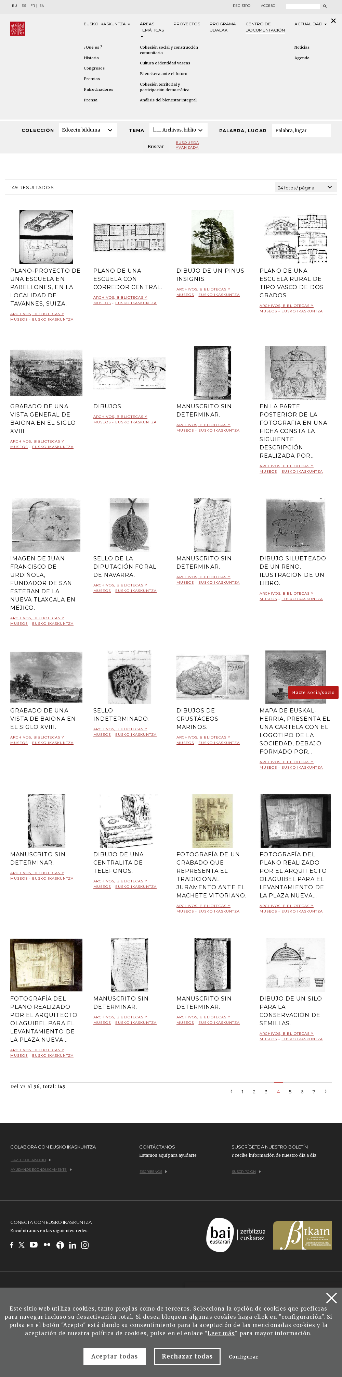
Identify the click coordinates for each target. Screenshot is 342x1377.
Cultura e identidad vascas (165, 63)
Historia (91, 57)
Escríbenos (153, 1171)
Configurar (243, 1357)
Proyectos (186, 23)
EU (14, 6)
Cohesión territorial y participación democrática (164, 87)
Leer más (221, 1333)
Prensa (90, 100)
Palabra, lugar (243, 130)
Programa (223, 27)
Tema (136, 130)
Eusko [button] (107, 24)
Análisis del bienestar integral (168, 100)
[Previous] (231, 1090)
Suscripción (246, 1171)
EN (41, 6)
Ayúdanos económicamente (41, 1169)
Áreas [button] (152, 29)
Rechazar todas (187, 1356)
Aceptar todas (114, 1356)
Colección (38, 130)
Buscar (155, 147)
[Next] (326, 1090)
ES (24, 6)
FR (32, 6)
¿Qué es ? (93, 47)
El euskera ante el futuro (163, 73)
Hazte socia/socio (313, 692)
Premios (92, 78)
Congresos (94, 68)
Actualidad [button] (310, 23)
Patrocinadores (98, 89)
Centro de (265, 27)
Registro (241, 6)
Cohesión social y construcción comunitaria (169, 50)
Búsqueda (187, 145)
